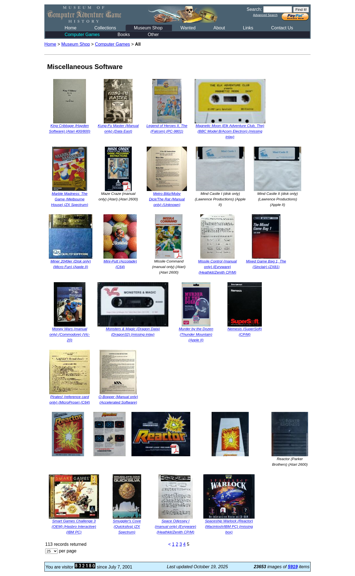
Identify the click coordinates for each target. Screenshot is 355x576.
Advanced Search (265, 15)
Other (153, 34)
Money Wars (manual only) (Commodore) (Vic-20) (69, 334)
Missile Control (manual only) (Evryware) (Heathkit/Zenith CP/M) (217, 266)
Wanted (188, 28)
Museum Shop (148, 28)
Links (248, 28)
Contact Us (282, 28)
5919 (293, 566)
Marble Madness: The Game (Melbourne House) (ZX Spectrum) (69, 199)
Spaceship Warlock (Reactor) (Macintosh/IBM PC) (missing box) (229, 526)
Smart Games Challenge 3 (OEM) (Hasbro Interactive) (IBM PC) (74, 526)
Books (124, 34)
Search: (254, 9)
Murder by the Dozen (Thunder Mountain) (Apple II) (196, 334)
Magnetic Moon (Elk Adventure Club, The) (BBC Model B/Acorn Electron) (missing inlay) (230, 131)
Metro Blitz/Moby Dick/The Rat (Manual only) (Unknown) (167, 199)
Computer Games (82, 34)
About (219, 28)
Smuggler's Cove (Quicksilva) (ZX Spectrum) (127, 526)
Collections (105, 28)
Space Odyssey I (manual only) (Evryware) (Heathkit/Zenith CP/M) (175, 526)
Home (71, 28)
